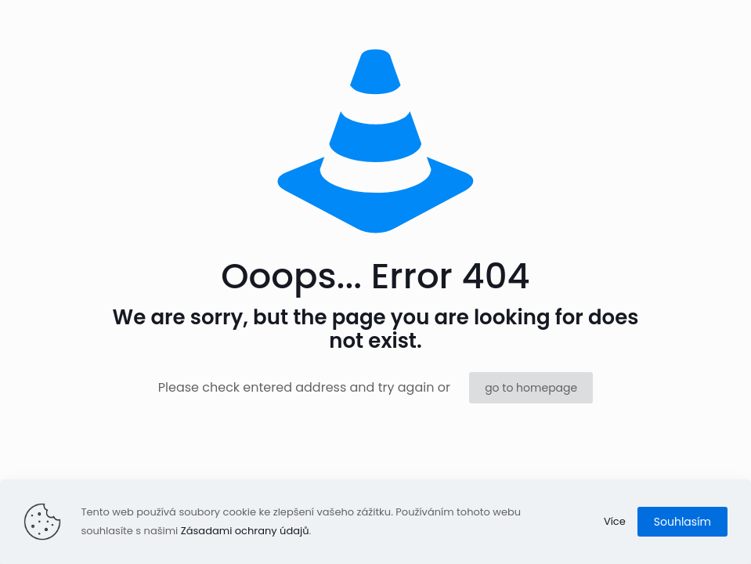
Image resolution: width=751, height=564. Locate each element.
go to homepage (531, 388)
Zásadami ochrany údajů (245, 530)
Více (615, 521)
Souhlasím (682, 522)
